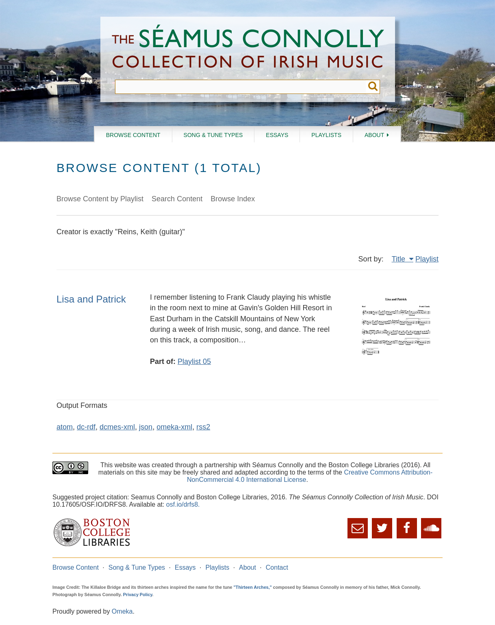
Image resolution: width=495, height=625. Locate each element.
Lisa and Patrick (91, 299)
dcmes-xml (117, 427)
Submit (373, 87)
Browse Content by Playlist (99, 199)
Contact (277, 567)
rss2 (203, 427)
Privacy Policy (137, 594)
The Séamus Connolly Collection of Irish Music (247, 48)
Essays (277, 135)
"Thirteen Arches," (253, 587)
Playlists (326, 135)
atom (64, 427)
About (374, 135)
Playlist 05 (194, 361)
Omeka (122, 611)
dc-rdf (86, 427)
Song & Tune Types (213, 135)
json (145, 427)
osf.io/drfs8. (183, 504)
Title (399, 259)
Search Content (177, 199)
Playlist (427, 259)
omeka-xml (174, 427)
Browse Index (233, 199)
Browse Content (133, 135)
